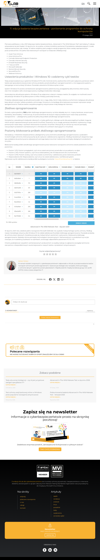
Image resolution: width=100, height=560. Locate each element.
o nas (22, 503)
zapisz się (50, 535)
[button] (50, 279)
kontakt (23, 508)
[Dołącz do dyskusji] (53, 302)
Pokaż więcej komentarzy (50, 317)
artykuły (23, 497)
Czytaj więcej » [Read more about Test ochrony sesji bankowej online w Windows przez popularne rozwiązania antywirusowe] (11, 397)
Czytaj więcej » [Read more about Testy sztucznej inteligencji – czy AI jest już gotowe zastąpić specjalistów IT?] (11, 385)
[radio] (44, 254)
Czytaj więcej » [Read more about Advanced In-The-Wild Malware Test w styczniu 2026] (55, 382)
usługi (22, 505)
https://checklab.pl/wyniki (63, 159)
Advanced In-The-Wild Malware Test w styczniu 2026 (70, 380)
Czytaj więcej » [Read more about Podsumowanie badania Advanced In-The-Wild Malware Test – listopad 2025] (55, 397)
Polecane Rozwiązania (27, 500)
